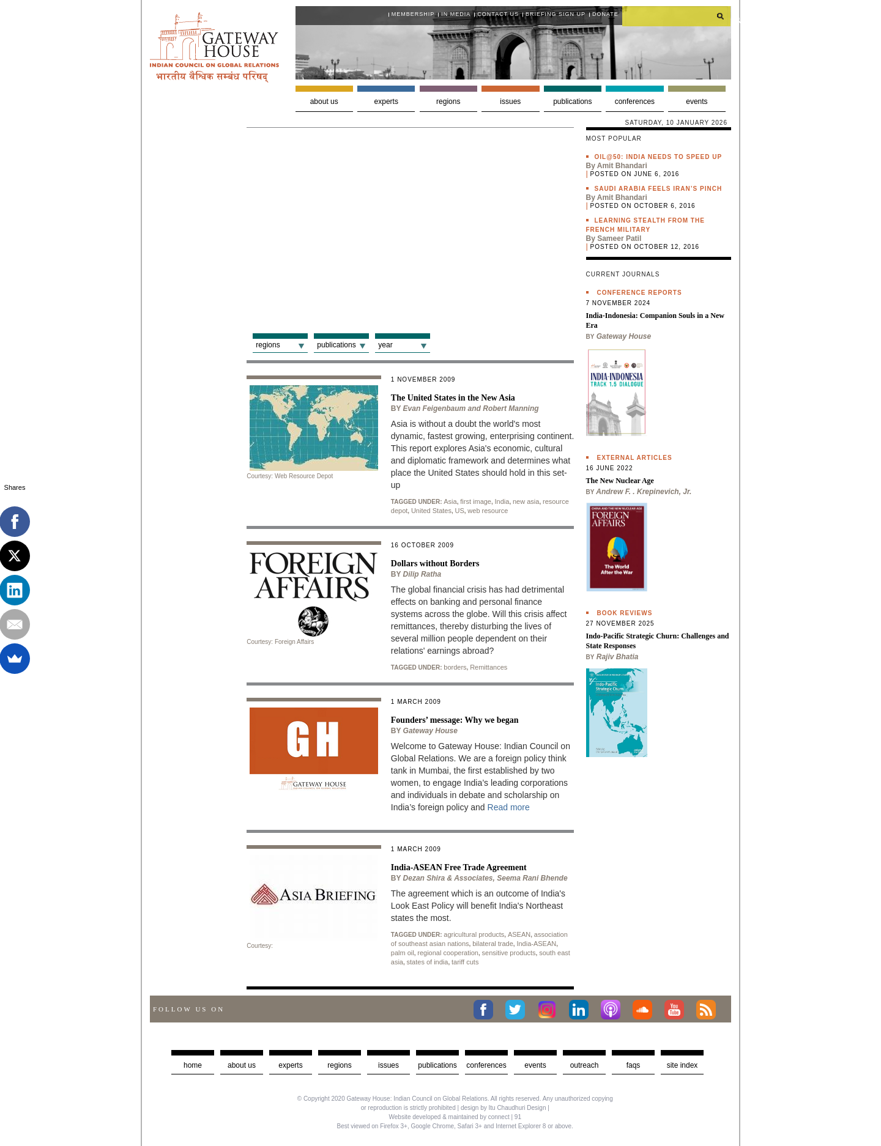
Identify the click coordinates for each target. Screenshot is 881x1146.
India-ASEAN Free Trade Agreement (459, 867)
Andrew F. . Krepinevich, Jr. (643, 491)
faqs (633, 1065)
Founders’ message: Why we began (455, 720)
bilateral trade (492, 943)
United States (431, 510)
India (502, 501)
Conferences (635, 101)
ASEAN (519, 934)
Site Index (682, 1065)
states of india (427, 962)
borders (455, 667)
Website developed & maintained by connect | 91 (455, 1117)
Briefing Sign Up (555, 14)
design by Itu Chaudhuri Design (503, 1107)
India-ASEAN (536, 943)
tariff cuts (465, 962)
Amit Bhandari (622, 165)
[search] (676, 16)
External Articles (634, 457)
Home (193, 1065)
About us (324, 101)
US (459, 510)
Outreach (584, 1065)
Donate (605, 14)
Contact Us (498, 14)
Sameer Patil (619, 238)
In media (455, 14)
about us (242, 1065)
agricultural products (474, 934)
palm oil (402, 952)
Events (696, 101)
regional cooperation (447, 952)
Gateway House (430, 730)
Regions (448, 101)
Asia (450, 501)
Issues (510, 101)
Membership (413, 14)
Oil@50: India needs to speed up (659, 156)
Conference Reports (639, 292)
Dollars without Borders (435, 563)
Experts (386, 101)
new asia (526, 501)
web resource (487, 510)
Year (385, 345)
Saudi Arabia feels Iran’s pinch (659, 188)
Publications (572, 101)
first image (475, 501)
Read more (509, 807)
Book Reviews (625, 613)
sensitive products (509, 952)
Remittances (488, 667)
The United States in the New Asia (453, 397)
